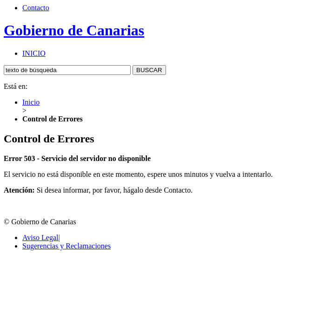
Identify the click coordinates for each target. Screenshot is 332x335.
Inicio (31, 102)
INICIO (34, 53)
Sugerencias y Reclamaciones (66, 246)
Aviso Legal (40, 237)
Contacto (35, 8)
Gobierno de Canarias (74, 30)
